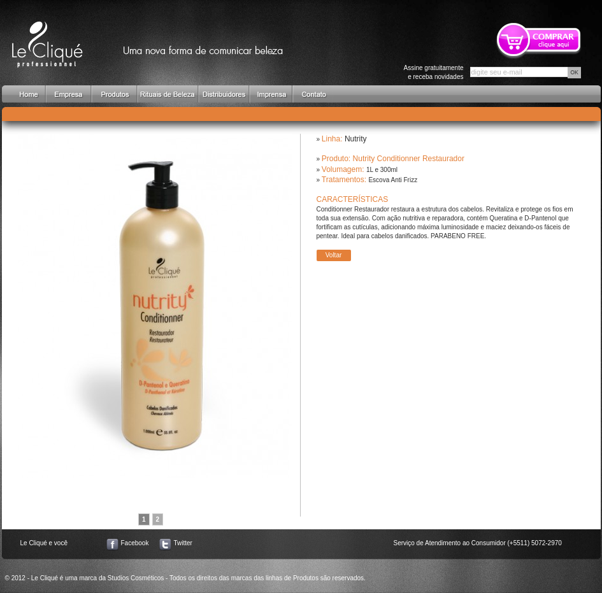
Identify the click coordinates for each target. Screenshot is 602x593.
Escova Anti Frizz (392, 179)
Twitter (183, 543)
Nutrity (356, 138)
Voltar (334, 255)
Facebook (135, 543)
